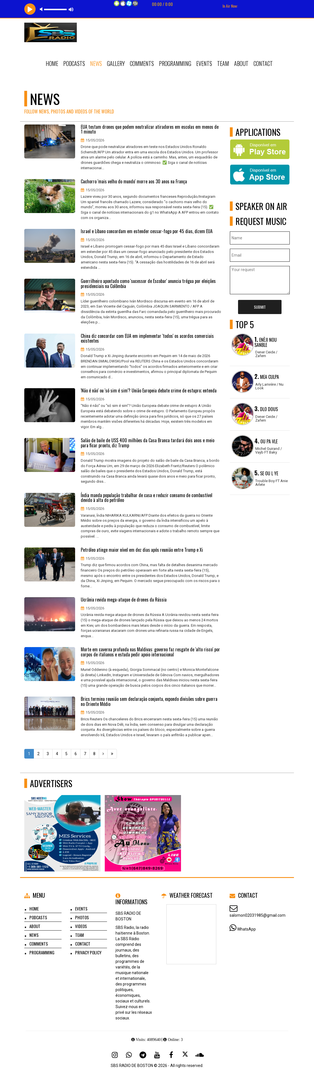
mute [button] (42, 9)
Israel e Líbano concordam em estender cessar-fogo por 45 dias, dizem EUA (147, 231)
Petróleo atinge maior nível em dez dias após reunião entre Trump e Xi (142, 550)
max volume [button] (71, 9)
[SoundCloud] (199, 1055)
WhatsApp (246, 929)
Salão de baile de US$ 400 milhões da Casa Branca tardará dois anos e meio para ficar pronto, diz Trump (147, 443)
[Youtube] (157, 1055)
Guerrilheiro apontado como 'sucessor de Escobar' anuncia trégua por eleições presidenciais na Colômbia (148, 284)
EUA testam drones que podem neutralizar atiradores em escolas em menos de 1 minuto (150, 129)
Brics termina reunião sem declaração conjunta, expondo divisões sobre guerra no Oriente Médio (149, 701)
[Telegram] (143, 1055)
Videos (81, 926)
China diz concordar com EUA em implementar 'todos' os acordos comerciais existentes (147, 338)
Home (52, 63)
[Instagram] (115, 1055)
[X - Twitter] (185, 1055)
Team (223, 63)
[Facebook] (171, 1055)
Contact (263, 63)
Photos (82, 917)
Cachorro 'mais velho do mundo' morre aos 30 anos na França (134, 181)
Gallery (116, 63)
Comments (142, 63)
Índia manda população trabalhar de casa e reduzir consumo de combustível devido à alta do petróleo (146, 498)
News (96, 63)
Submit (260, 307)
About (241, 63)
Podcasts (74, 63)
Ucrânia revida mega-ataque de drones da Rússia (124, 599)
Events (204, 63)
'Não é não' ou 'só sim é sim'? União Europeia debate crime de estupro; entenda (149, 390)
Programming (175, 63)
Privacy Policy (88, 952)
